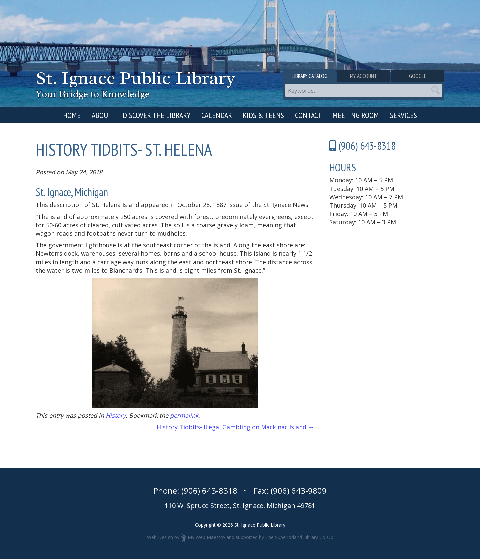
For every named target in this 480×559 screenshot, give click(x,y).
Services (403, 115)
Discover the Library (156, 115)
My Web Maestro (206, 537)
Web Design (160, 537)
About (102, 115)
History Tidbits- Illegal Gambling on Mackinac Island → (235, 427)
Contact (308, 115)
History (116, 415)
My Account (363, 76)
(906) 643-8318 (209, 490)
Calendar (216, 115)
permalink (184, 415)
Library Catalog (309, 76)
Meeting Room (355, 115)
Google (417, 76)
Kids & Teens (263, 115)
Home (72, 115)
